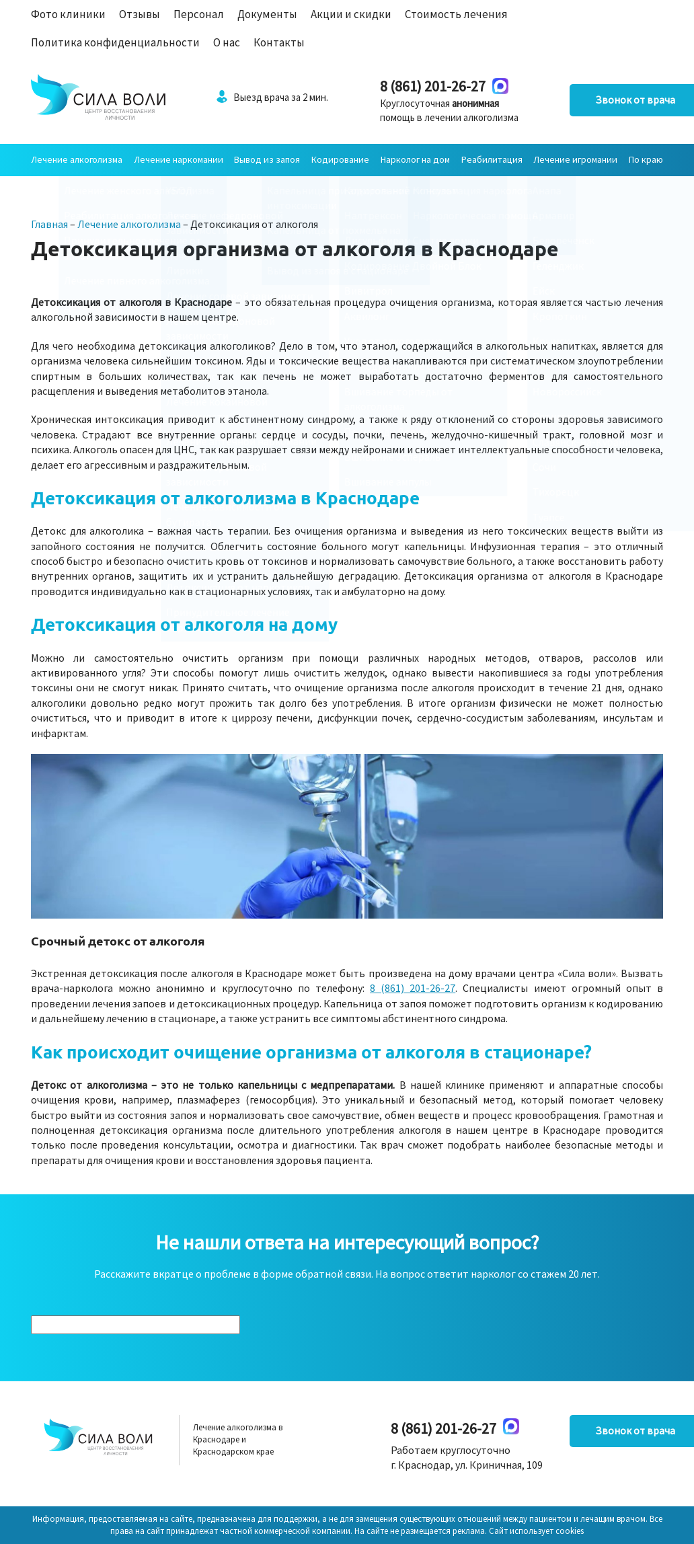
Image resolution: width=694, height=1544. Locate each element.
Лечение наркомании (178, 159)
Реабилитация (492, 159)
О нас (226, 42)
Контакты (279, 42)
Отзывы (139, 14)
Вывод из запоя (267, 159)
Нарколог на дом (415, 159)
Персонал (199, 14)
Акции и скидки (351, 14)
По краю (646, 159)
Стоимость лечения (456, 14)
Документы (267, 14)
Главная (49, 224)
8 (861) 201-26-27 (405, 86)
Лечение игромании (575, 159)
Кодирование (340, 159)
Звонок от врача (595, 100)
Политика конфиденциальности (115, 42)
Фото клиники (68, 14)
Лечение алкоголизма (76, 159)
